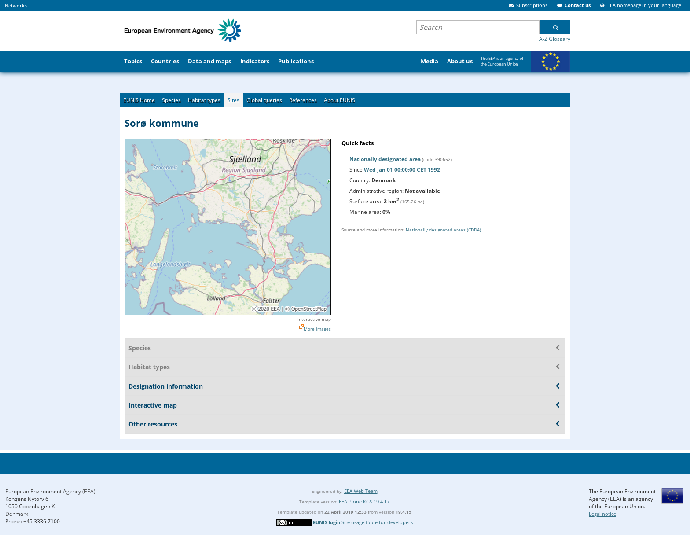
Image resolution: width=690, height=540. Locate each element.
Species (171, 100)
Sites (233, 100)
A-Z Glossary (554, 39)
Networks (16, 5)
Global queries (264, 100)
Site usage (352, 522)
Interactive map (314, 319)
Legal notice (602, 514)
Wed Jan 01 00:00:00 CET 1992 (402, 169)
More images (317, 329)
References (303, 100)
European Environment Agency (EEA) (50, 491)
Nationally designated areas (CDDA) (443, 230)
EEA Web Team (361, 491)
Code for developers (389, 522)
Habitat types (204, 100)
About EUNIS (339, 100)
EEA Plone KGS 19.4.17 (364, 501)
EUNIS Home (139, 100)
